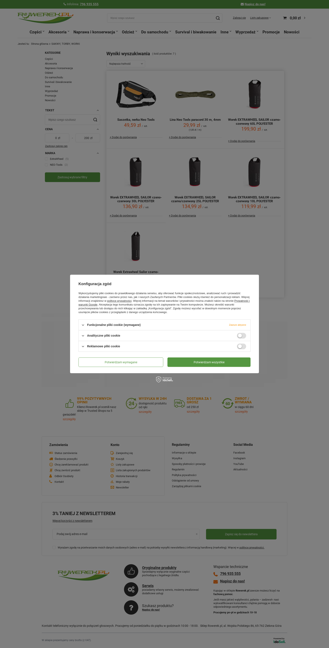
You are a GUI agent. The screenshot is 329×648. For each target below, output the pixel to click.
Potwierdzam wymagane (121, 362)
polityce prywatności (119, 300)
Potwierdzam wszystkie (209, 362)
